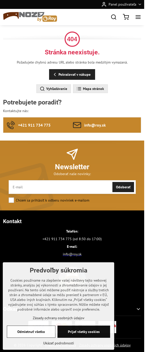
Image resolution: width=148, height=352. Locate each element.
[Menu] (138, 17)
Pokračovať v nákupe (71, 74)
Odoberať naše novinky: (72, 174)
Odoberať (123, 187)
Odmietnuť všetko (31, 341)
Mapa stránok (90, 88)
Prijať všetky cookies (84, 341)
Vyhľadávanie (53, 88)
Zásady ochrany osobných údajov (58, 328)
